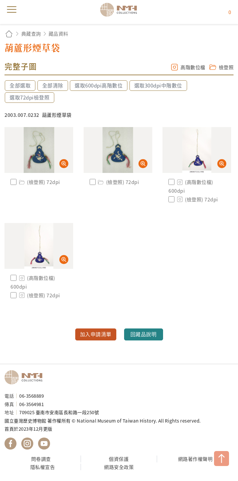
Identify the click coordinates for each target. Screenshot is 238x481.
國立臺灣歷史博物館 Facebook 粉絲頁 (10, 444)
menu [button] (11, 9)
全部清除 (52, 85)
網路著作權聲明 (195, 459)
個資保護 (119, 459)
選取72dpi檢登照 (29, 97)
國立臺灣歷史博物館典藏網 (120, 9)
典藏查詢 (31, 33)
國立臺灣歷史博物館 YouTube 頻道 (44, 444)
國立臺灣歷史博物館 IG (27, 444)
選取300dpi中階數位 (158, 85)
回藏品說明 (143, 334)
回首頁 (8, 33)
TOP (221, 458)
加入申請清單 (96, 334)
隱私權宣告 (42, 467)
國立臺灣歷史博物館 (25, 377)
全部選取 (20, 85)
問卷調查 (41, 459)
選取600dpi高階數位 (99, 85)
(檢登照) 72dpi (39, 182)
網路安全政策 (119, 467)
